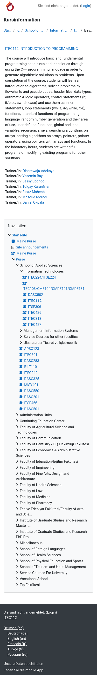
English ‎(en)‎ (16, 638)
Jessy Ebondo (33, 181)
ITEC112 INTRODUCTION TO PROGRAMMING (41, 49)
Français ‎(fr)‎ (17, 644)
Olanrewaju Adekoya (38, 171)
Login (85, 6)
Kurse (18, 30)
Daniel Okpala (33, 202)
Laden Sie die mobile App (23, 670)
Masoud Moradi (34, 197)
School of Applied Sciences (35, 30)
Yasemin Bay (32, 176)
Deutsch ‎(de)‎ (14, 628)
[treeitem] (48, 410)
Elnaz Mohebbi (34, 192)
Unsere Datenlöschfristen (23, 664)
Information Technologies (59, 30)
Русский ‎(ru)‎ (17, 654)
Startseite (7, 30)
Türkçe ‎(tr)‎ (15, 649)
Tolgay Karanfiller (35, 186)
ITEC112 (76, 30)
